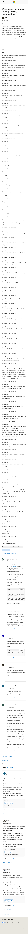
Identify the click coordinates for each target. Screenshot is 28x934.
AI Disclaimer (4, 926)
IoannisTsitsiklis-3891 (11, 685)
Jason (5, 17)
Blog (18, 926)
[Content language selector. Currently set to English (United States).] (7, 919)
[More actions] (25, 5)
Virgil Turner (9, 869)
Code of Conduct (12, 930)
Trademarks (20, 930)
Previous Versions (12, 926)
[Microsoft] (14, 2)
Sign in (25, 1)
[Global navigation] (1, 2)
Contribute (3, 928)
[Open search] (22, 2)
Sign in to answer (5, 914)
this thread (14, 566)
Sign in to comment (6, 760)
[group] (16, 595)
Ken (7, 635)
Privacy (8, 928)
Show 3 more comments (7, 756)
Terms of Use (4, 930)
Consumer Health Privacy (18, 928)
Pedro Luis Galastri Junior (12, 559)
